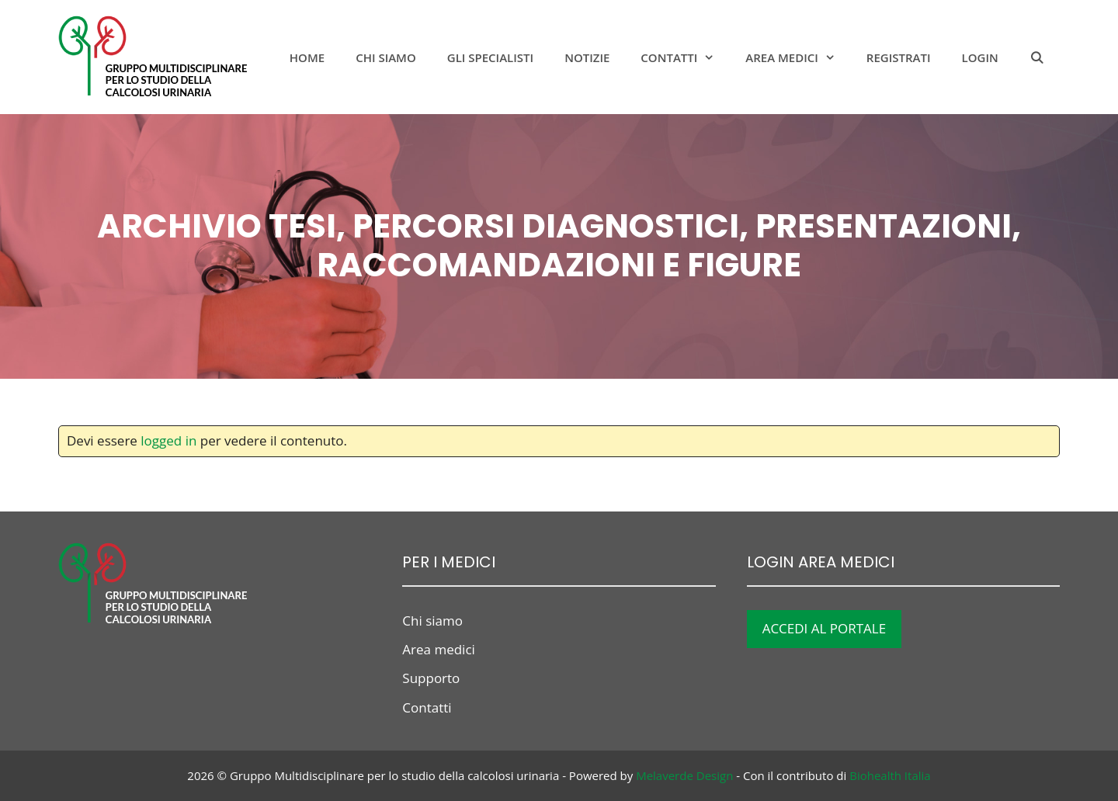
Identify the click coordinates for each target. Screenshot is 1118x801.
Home (307, 57)
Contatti (685, 57)
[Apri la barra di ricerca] (1037, 57)
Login (980, 57)
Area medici (798, 57)
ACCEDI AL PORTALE (824, 628)
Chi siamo (386, 57)
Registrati (898, 57)
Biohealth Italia (889, 775)
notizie (586, 57)
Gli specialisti (490, 57)
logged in (168, 440)
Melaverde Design (684, 775)
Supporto (431, 678)
